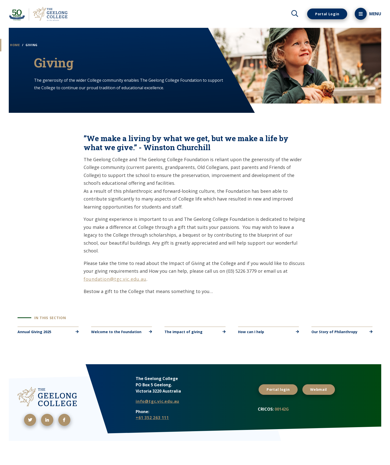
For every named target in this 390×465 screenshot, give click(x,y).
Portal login (280, 403)
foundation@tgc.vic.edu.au (115, 294)
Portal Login (324, 14)
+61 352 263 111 (152, 433)
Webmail (324, 403)
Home (24, 48)
